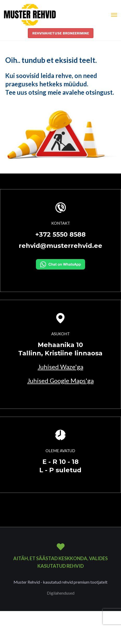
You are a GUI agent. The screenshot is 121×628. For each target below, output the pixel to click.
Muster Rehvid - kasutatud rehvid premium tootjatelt (60, 581)
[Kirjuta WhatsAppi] (60, 263)
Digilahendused (60, 592)
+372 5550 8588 (60, 234)
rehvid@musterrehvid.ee (60, 245)
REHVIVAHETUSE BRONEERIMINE (60, 33)
